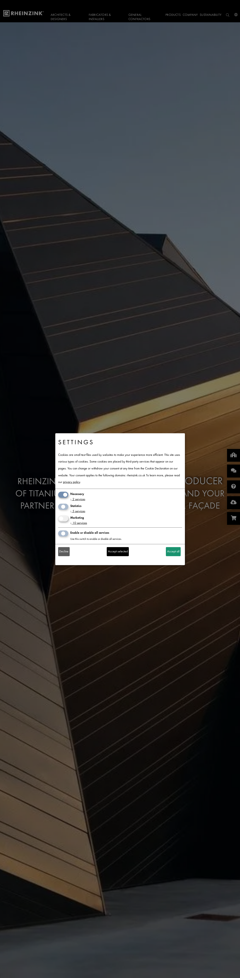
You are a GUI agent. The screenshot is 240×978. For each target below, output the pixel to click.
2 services (77, 499)
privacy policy (71, 482)
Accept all (173, 551)
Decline (63, 551)
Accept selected (118, 551)
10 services (78, 523)
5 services (77, 511)
